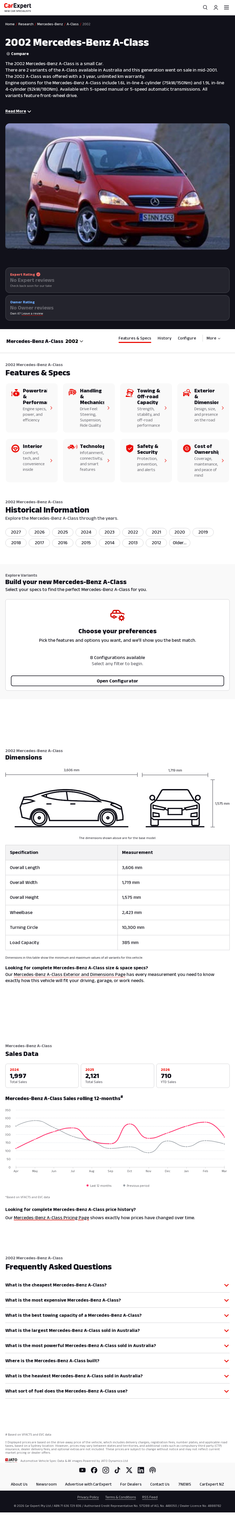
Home (10, 24)
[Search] (205, 7)
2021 (156, 532)
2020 (179, 532)
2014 (110, 542)
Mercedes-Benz (50, 24)
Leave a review (32, 313)
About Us (19, 1484)
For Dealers (131, 1484)
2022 (133, 532)
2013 (133, 542)
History (164, 338)
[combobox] (74, 341)
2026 (39, 532)
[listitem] (179, 543)
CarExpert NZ (212, 1484)
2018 (16, 542)
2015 (86, 542)
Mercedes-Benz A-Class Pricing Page (51, 1217)
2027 (16, 532)
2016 (63, 542)
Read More (18, 111)
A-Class (73, 24)
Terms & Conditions (120, 1497)
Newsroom (46, 1484)
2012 (156, 542)
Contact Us (160, 1484)
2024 (86, 532)
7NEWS (184, 1484)
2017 (39, 542)
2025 (63, 532)
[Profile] (216, 7)
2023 (109, 532)
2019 (203, 532)
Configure (187, 338)
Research (25, 24)
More (214, 338)
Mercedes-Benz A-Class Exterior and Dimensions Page (69, 974)
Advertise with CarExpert (88, 1484)
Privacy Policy (88, 1497)
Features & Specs (135, 338)
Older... (180, 542)
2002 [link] (86, 24)
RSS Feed (150, 1497)
